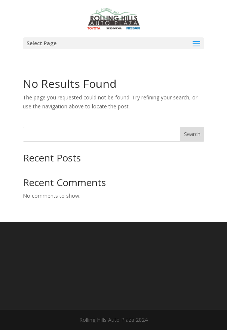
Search (192, 134)
